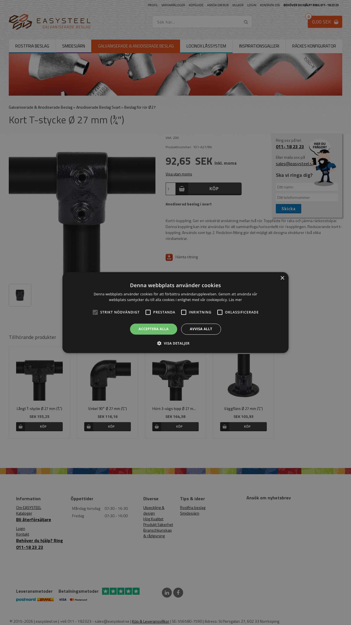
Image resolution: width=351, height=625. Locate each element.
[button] (95, 312)
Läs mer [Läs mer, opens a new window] (235, 299)
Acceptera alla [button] (153, 329)
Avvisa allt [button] (201, 329)
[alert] (175, 312)
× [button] (282, 278)
